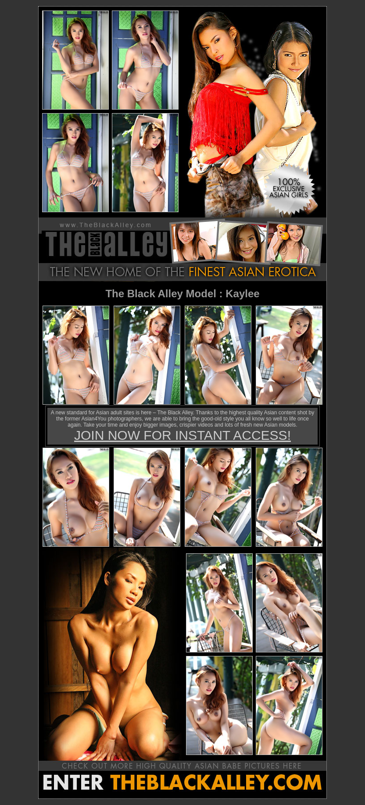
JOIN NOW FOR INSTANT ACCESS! (182, 435)
